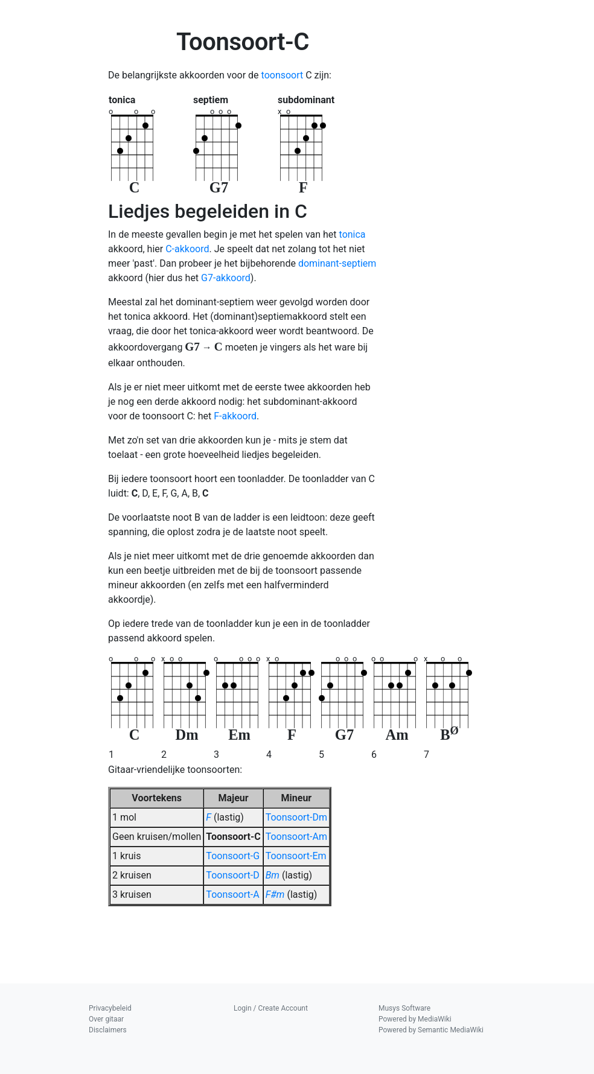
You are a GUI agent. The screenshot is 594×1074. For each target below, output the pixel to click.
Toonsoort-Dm (296, 817)
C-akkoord (187, 249)
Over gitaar (106, 1019)
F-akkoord (235, 416)
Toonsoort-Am (296, 836)
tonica (352, 234)
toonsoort (282, 75)
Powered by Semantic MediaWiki (431, 1030)
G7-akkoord (226, 278)
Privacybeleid (110, 1008)
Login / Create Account (271, 1008)
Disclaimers (108, 1030)
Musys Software (404, 1008)
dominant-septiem (337, 263)
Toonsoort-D (232, 875)
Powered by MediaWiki (415, 1019)
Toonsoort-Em (296, 856)
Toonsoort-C (233, 836)
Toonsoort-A (232, 894)
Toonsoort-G (233, 856)
